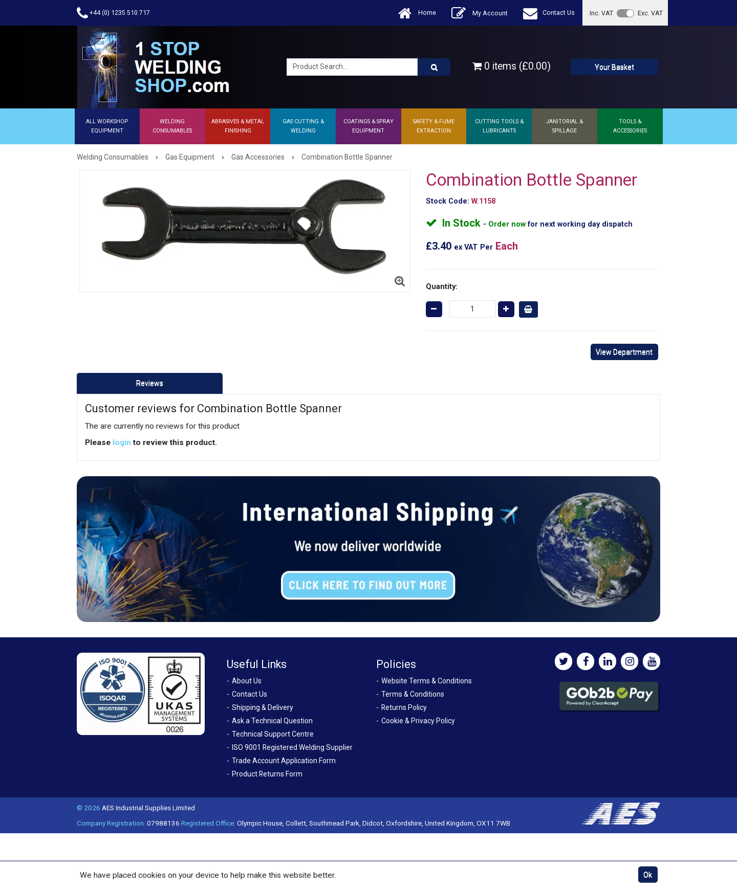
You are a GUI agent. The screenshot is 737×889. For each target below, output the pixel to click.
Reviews (149, 383)
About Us (247, 681)
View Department (624, 352)
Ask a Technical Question (272, 721)
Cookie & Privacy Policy (418, 721)
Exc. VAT (650, 13)
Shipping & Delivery (262, 707)
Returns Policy (404, 707)
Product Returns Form (267, 774)
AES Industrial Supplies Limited (148, 808)
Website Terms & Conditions (426, 681)
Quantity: (442, 286)
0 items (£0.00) (511, 66)
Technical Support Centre (273, 734)
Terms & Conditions (412, 694)
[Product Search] (434, 67)
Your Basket (614, 67)
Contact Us (549, 13)
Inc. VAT (601, 13)
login (122, 442)
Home (417, 13)
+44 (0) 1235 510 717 (113, 13)
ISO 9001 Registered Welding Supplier (292, 747)
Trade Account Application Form (284, 761)
